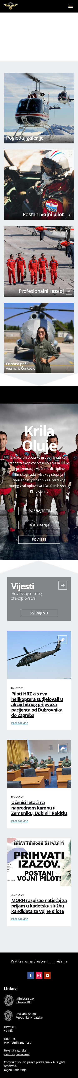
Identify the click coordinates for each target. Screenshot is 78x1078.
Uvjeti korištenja (15, 1070)
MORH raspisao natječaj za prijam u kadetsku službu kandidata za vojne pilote (39, 905)
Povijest (39, 539)
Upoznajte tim (39, 510)
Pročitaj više (19, 723)
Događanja (39, 525)
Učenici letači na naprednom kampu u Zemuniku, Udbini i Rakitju (39, 807)
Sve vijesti (39, 613)
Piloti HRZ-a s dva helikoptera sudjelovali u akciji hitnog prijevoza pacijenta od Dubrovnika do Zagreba (37, 704)
